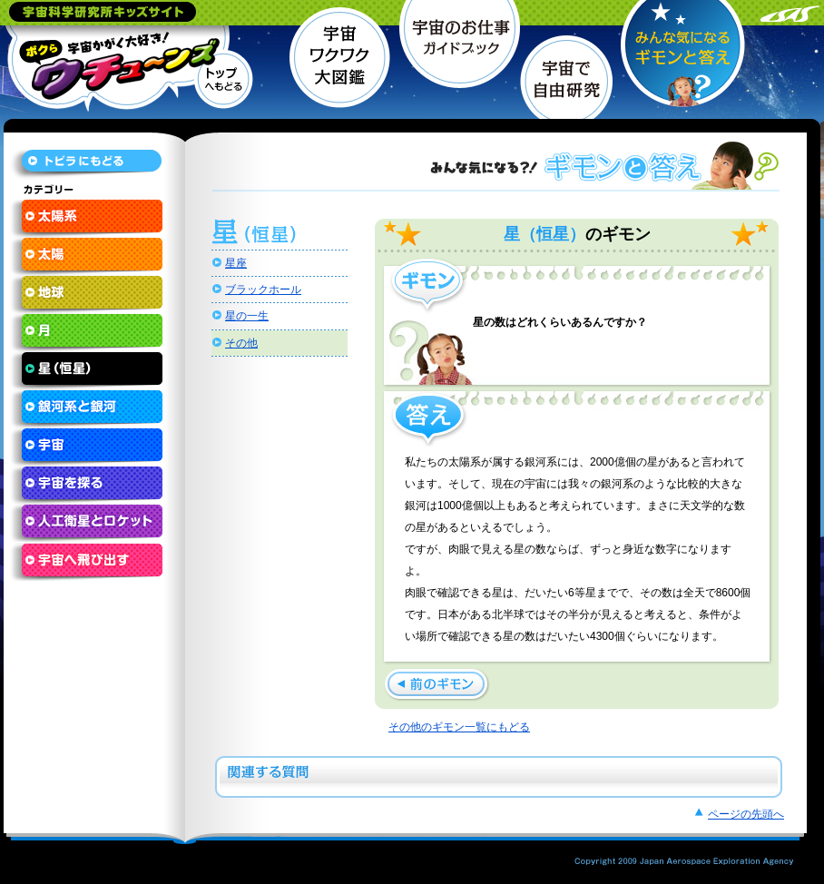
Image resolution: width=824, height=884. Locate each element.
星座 (236, 263)
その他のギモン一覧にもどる (459, 727)
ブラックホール (263, 289)
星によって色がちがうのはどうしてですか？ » (437, 685)
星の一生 (247, 315)
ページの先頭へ (746, 814)
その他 (241, 343)
